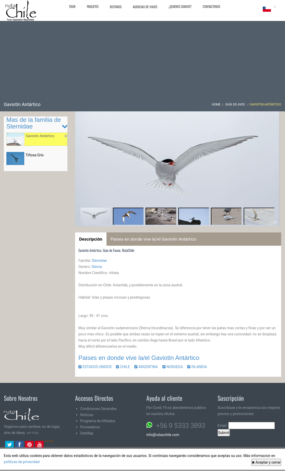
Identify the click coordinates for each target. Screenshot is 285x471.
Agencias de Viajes (145, 6)
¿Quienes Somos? (180, 6)
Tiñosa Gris (35, 155)
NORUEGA (174, 367)
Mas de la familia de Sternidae (33, 123)
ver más (33, 433)
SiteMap (86, 433)
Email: (246, 425)
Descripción (90, 239)
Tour (72, 6)
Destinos (116, 6)
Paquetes (93, 6)
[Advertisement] (142, 63)
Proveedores (90, 427)
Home (216, 104)
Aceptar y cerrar (266, 462)
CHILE (124, 367)
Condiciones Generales (98, 409)
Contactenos (211, 6)
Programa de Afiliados (97, 421)
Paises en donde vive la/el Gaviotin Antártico (153, 239)
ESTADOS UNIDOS (96, 367)
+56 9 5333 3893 (180, 425)
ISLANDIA (198, 367)
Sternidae (99, 260)
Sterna (97, 267)
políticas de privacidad (22, 462)
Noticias (86, 415)
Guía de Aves (235, 104)
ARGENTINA (147, 367)
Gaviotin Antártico (40, 136)
